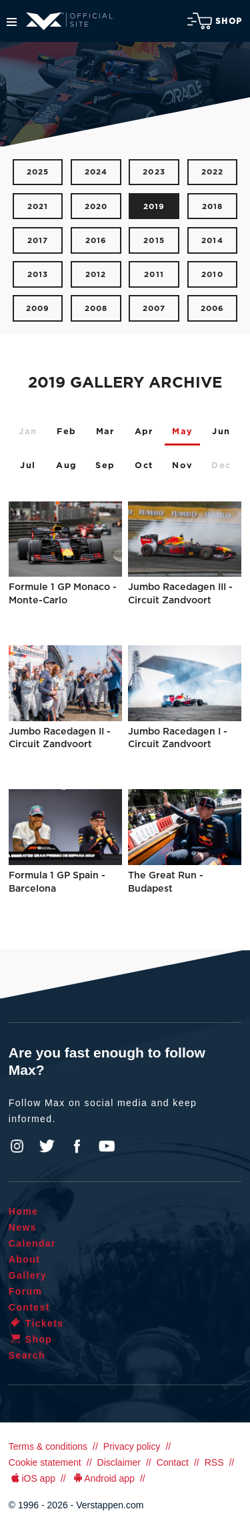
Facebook (76, 1146)
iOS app (32, 1478)
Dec (221, 465)
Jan (28, 432)
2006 (213, 308)
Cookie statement (45, 1462)
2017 (38, 240)
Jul (27, 465)
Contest (29, 1307)
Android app (103, 1478)
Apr (144, 432)
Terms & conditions (48, 1446)
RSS (214, 1462)
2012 (96, 274)
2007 (154, 308)
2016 (96, 240)
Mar (105, 432)
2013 (38, 274)
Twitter (47, 1146)
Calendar (32, 1243)
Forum (26, 1291)
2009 (38, 308)
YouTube (106, 1146)
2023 (154, 172)
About (24, 1259)
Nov (182, 465)
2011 (154, 274)
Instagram (17, 1146)
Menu (12, 22)
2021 (38, 206)
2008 (96, 308)
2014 (212, 240)
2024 (96, 172)
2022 (212, 172)
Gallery (28, 1275)
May (182, 432)
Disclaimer (119, 1462)
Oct (144, 465)
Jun (221, 432)
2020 (96, 206)
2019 (154, 206)
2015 (154, 240)
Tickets (36, 1323)
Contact (173, 1462)
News (23, 1227)
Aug (66, 465)
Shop (214, 21)
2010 (212, 274)
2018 (212, 206)
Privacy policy (132, 1446)
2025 (38, 172)
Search (27, 1355)
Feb (66, 432)
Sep (105, 465)
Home (24, 1211)
